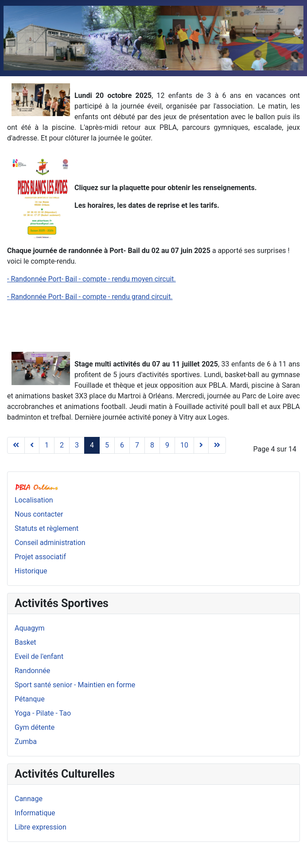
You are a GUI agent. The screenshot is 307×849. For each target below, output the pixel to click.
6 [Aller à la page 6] (122, 445)
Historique (31, 571)
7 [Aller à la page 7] (137, 445)
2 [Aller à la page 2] (62, 445)
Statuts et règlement (46, 528)
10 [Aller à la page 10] (184, 445)
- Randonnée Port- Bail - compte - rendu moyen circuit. (91, 279)
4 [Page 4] (92, 445)
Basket (25, 642)
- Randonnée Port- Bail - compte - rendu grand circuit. (90, 296)
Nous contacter (39, 514)
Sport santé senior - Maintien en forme (75, 685)
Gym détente (34, 727)
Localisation (34, 500)
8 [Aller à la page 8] (152, 445)
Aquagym (30, 628)
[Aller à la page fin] (217, 445)
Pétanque (30, 699)
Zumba (26, 741)
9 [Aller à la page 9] (167, 445)
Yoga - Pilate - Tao (43, 713)
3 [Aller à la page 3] (77, 445)
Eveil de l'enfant (39, 656)
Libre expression (40, 827)
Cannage (29, 798)
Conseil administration (50, 542)
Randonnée (32, 670)
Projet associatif (40, 557)
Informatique (35, 813)
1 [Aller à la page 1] (47, 445)
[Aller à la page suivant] (201, 445)
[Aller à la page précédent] (31, 445)
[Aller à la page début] (16, 445)
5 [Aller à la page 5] (107, 445)
